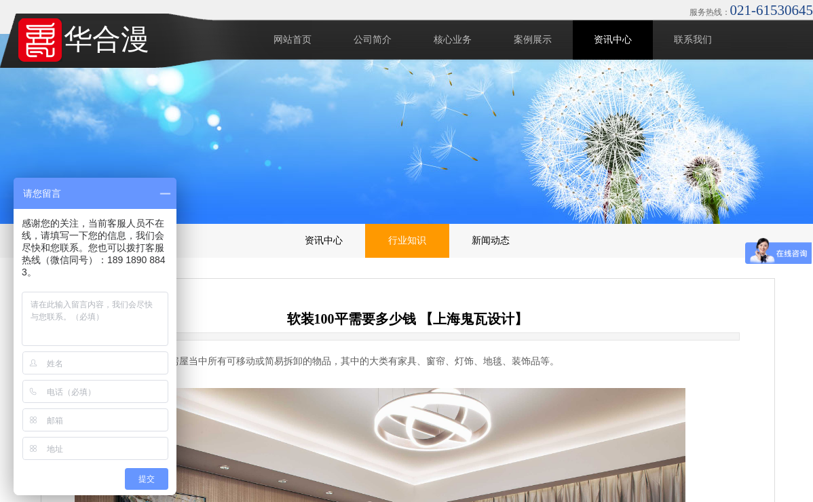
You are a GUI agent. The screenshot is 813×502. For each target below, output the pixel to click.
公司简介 (373, 40)
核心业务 (453, 40)
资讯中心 (613, 40)
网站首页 (292, 40)
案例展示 (533, 40)
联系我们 (693, 40)
